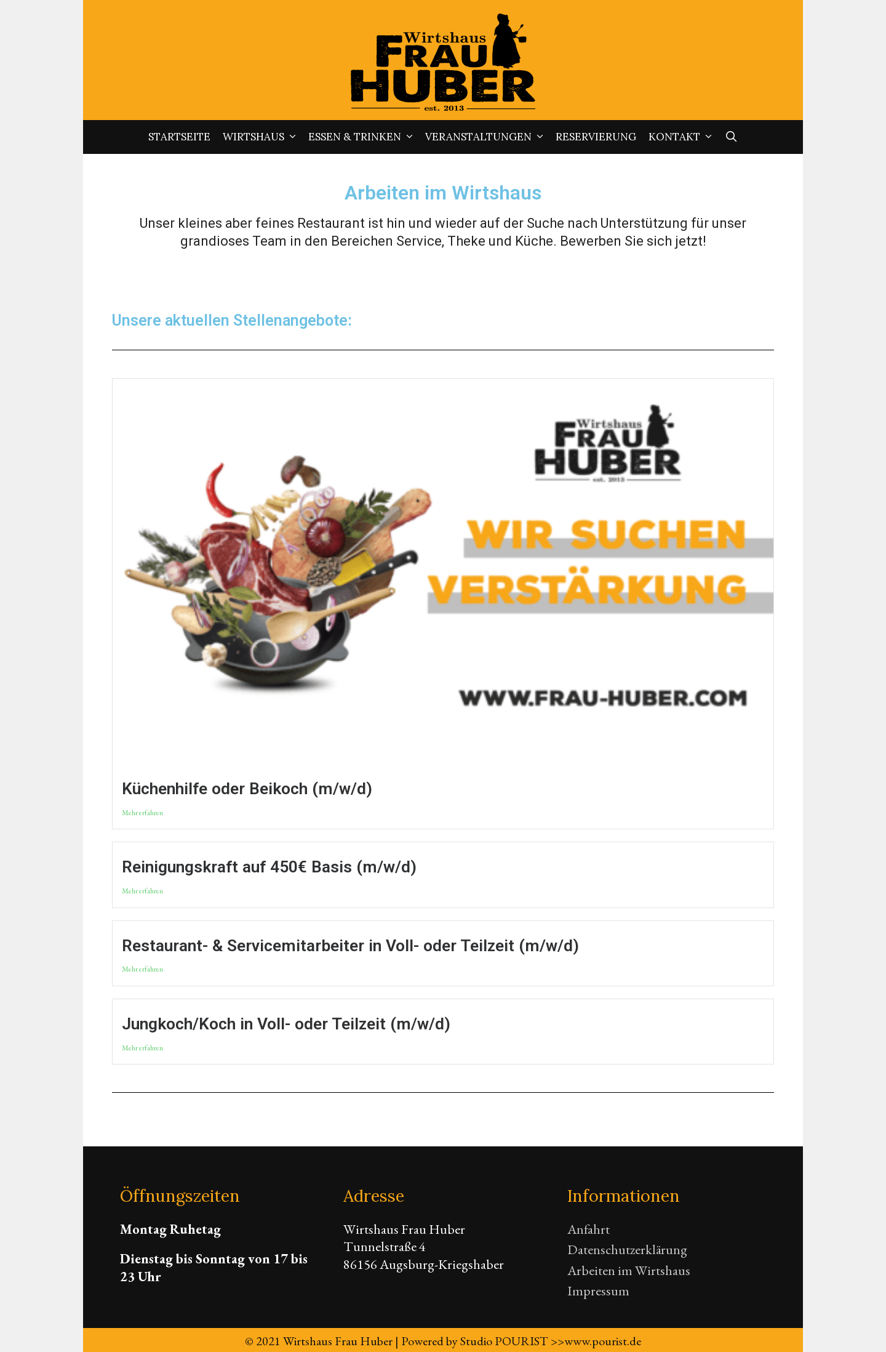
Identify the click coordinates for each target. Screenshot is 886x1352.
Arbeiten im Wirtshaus (628, 1270)
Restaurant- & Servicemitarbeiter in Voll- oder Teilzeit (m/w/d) (350, 945)
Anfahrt (588, 1229)
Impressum (598, 1291)
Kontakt (683, 137)
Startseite (179, 136)
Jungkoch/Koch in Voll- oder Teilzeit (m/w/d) (286, 1024)
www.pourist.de (602, 1341)
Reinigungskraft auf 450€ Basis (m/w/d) (269, 867)
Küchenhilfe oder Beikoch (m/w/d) (247, 788)
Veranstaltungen (487, 137)
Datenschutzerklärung (627, 1249)
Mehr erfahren (142, 813)
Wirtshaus (262, 137)
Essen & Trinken (363, 137)
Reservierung (596, 136)
